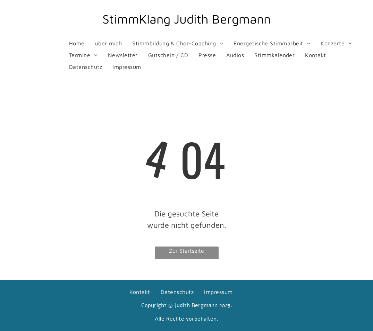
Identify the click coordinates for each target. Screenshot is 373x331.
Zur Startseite (186, 251)
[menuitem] (77, 43)
